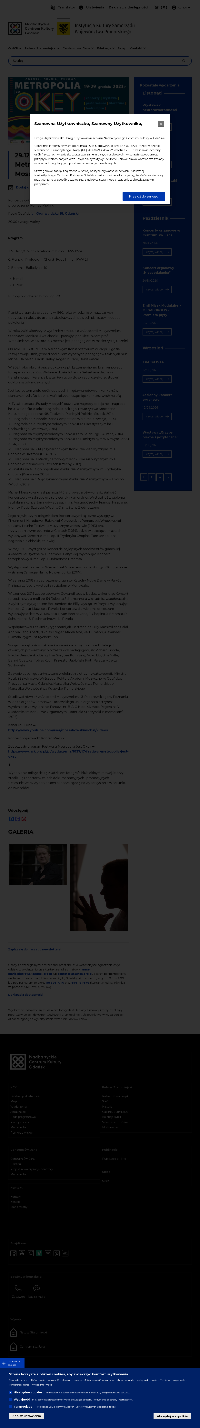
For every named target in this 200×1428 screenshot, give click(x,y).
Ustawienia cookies (14, 1363)
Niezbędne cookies (28, 1392)
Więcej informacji (42, 1384)
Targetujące (23, 1406)
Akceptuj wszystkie (172, 1416)
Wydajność (22, 1399)
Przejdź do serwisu (143, 196)
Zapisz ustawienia (26, 1416)
